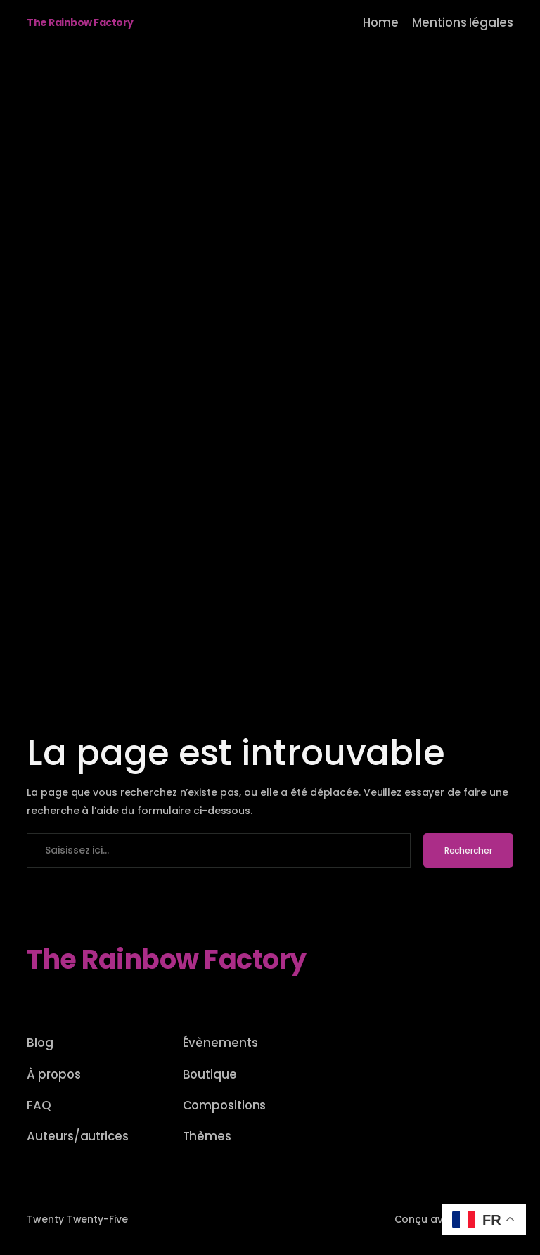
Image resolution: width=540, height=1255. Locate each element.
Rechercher (468, 850)
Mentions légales (462, 22)
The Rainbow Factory (80, 22)
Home (381, 22)
